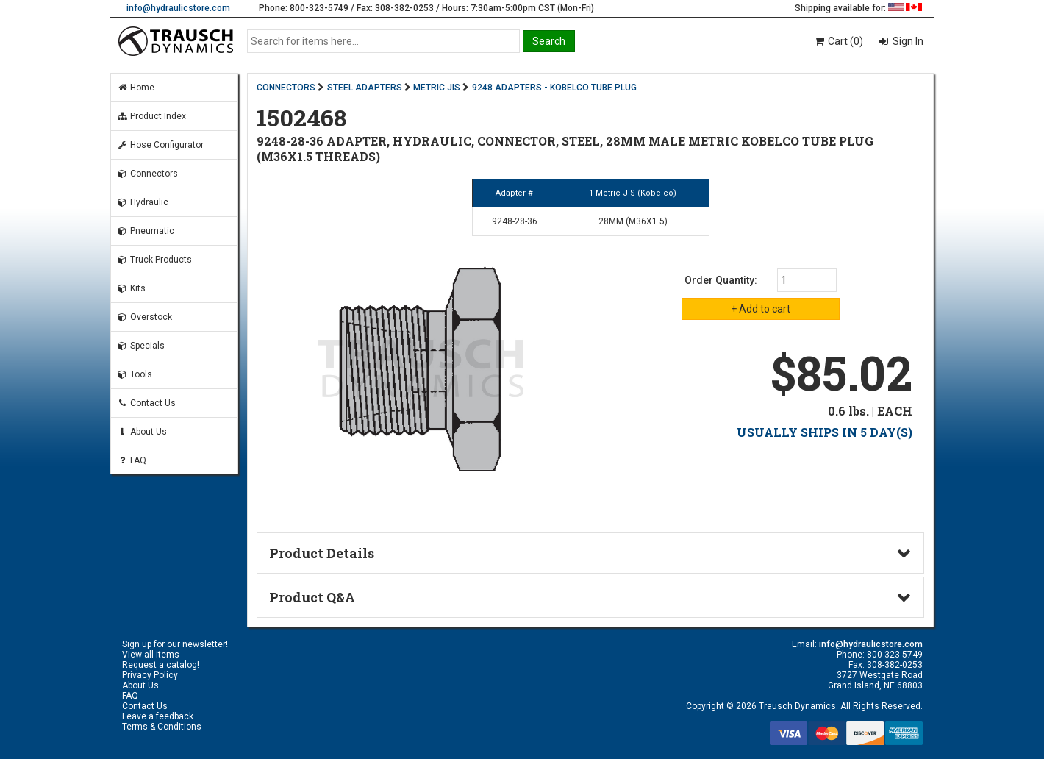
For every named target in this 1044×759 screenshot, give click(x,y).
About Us (142, 432)
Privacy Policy (150, 675)
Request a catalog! (160, 665)
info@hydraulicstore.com (178, 8)
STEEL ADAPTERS (364, 87)
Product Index (151, 116)
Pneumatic (145, 231)
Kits (131, 288)
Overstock (144, 317)
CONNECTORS (286, 87)
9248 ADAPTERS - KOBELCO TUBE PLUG (554, 87)
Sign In (906, 41)
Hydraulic (142, 202)
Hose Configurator (160, 145)
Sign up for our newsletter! (175, 644)
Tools (134, 374)
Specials (141, 346)
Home (135, 87)
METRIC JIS (436, 87)
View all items (150, 654)
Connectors (147, 173)
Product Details (321, 553)
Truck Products (154, 259)
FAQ (131, 460)
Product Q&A (312, 597)
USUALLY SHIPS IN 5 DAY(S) (824, 432)
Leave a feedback (157, 716)
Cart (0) (837, 41)
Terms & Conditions (161, 726)
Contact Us (146, 403)
